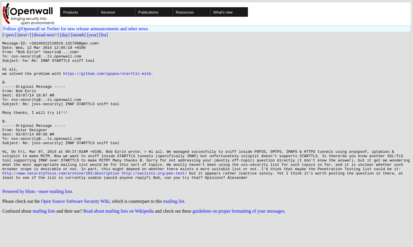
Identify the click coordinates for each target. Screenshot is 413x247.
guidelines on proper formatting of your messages (238, 239)
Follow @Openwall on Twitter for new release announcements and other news (75, 28)
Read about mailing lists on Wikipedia (118, 239)
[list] (103, 34)
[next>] (24, 34)
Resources (185, 12)
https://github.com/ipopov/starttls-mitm (107, 80)
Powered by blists (18, 220)
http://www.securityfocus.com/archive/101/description (60, 200)
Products (70, 12)
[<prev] (9, 34)
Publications (148, 12)
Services (108, 12)
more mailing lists (55, 220)
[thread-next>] (45, 34)
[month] (78, 34)
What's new (223, 12)
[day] (65, 34)
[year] (92, 34)
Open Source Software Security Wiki (75, 229)
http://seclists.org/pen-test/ (154, 200)
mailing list (173, 229)
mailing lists (44, 239)
